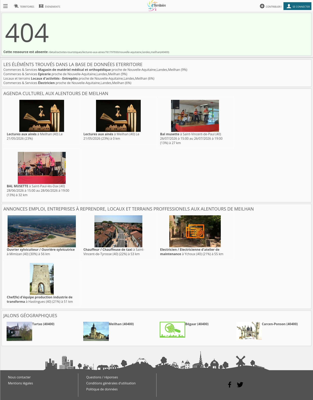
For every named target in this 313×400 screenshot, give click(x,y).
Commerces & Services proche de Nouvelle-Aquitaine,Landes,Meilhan (92, 69)
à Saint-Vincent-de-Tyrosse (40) (113, 251)
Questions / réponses (102, 377)
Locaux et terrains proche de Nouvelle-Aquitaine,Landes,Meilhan (75, 78)
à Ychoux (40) (189, 251)
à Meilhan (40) (32, 134)
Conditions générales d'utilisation (111, 383)
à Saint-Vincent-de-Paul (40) (190, 134)
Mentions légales (20, 383)
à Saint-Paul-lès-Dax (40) (36, 186)
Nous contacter (19, 377)
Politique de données (102, 389)
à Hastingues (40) (39, 299)
